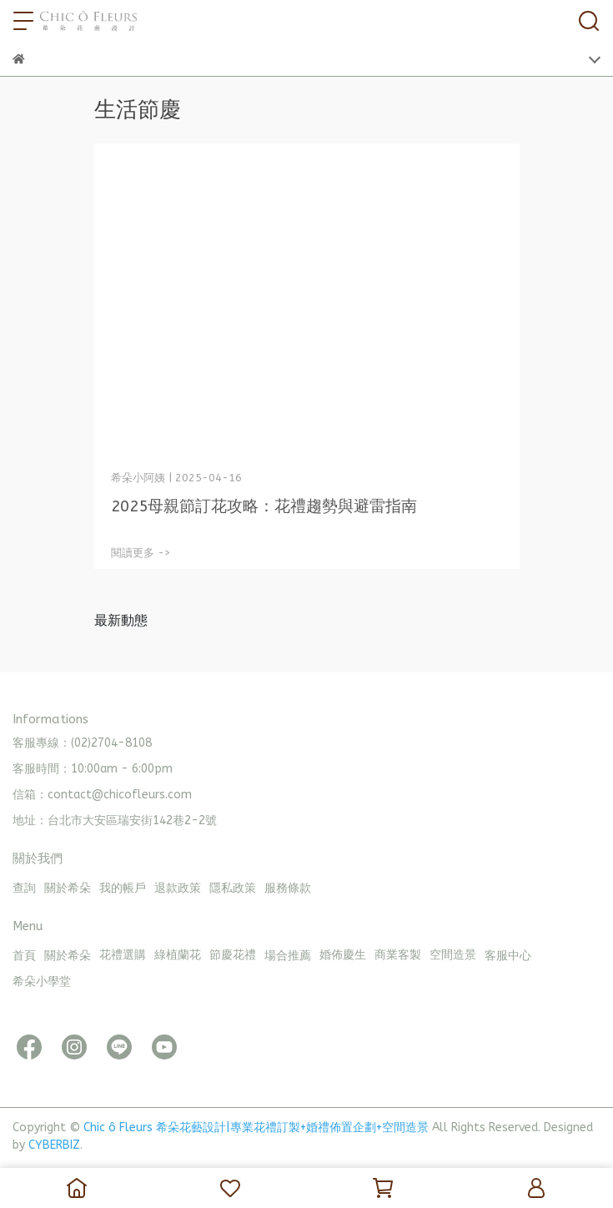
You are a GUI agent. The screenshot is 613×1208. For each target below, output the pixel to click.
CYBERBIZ (54, 1145)
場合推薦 (287, 956)
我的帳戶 (122, 888)
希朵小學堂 (42, 981)
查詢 (24, 888)
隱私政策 (232, 888)
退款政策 (177, 888)
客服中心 (508, 956)
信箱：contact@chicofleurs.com (102, 795)
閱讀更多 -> (141, 552)
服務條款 (287, 888)
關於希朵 (67, 888)
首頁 (24, 956)
